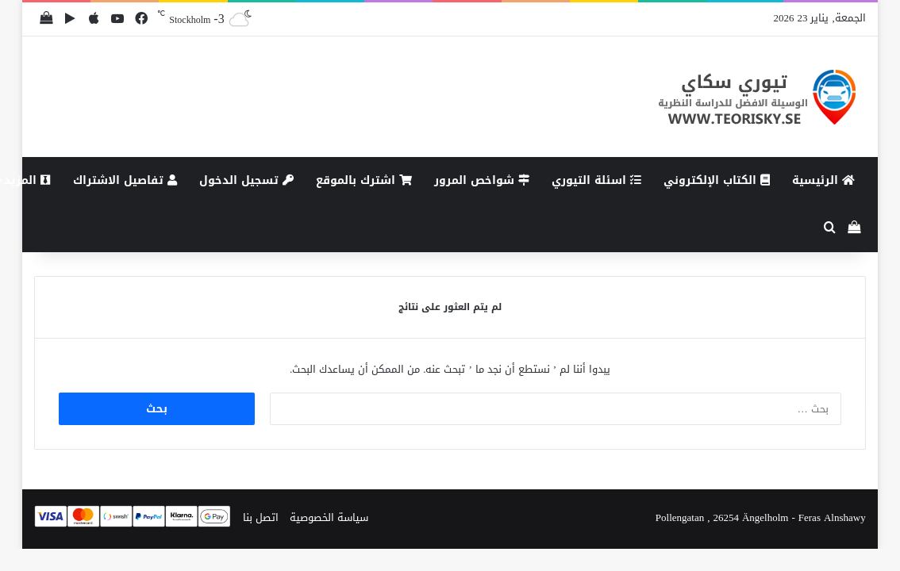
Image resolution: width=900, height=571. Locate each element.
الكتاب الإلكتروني (716, 180)
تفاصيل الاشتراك (125, 180)
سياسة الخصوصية (329, 517)
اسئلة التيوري (596, 180)
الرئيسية (823, 180)
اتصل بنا (261, 517)
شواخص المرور (481, 180)
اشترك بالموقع (364, 180)
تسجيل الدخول (246, 180)
